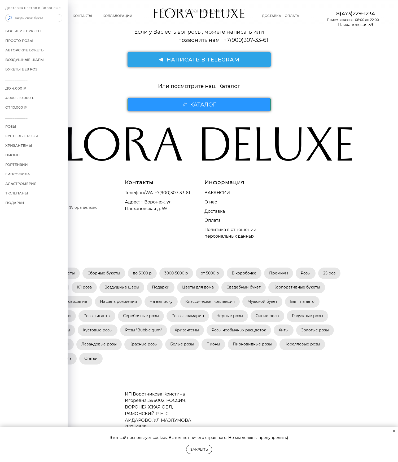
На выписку (161, 301)
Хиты (283, 330)
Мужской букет (262, 301)
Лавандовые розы (99, 344)
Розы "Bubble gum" (143, 330)
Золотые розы (315, 330)
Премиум (278, 273)
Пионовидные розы (252, 344)
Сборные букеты (104, 273)
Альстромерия (21, 183)
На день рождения (118, 301)
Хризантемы (187, 330)
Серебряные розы (141, 315)
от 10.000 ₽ (16, 107)
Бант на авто (302, 301)
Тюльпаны (16, 193)
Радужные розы (307, 315)
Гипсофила (17, 174)
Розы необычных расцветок (239, 330)
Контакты (82, 16)
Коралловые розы (302, 344)
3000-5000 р (176, 273)
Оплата (292, 16)
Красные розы (143, 344)
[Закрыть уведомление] (394, 431)
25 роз (329, 273)
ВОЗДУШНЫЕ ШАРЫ (24, 59)
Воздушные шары (121, 287)
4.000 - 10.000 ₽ (19, 98)
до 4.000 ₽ (15, 88)
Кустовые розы (21, 136)
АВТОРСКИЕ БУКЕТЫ (25, 50)
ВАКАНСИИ (217, 192)
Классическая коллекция (210, 301)
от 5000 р (210, 273)
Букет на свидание (68, 301)
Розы (305, 273)
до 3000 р (142, 273)
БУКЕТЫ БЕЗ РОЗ (21, 69)
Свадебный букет (243, 287)
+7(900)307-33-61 (172, 192)
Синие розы (267, 315)
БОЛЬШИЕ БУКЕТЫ (23, 31)
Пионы (12, 155)
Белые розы (182, 344)
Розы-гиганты (97, 315)
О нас (210, 202)
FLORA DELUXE (199, 15)
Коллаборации (117, 16)
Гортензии (16, 164)
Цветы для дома (198, 287)
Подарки (160, 287)
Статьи (91, 358)
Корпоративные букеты (296, 287)
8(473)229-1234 (355, 13)
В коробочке (244, 273)
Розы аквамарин (188, 315)
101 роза (84, 287)
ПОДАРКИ (14, 203)
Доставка (271, 16)
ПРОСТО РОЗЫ (19, 40)
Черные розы (230, 315)
